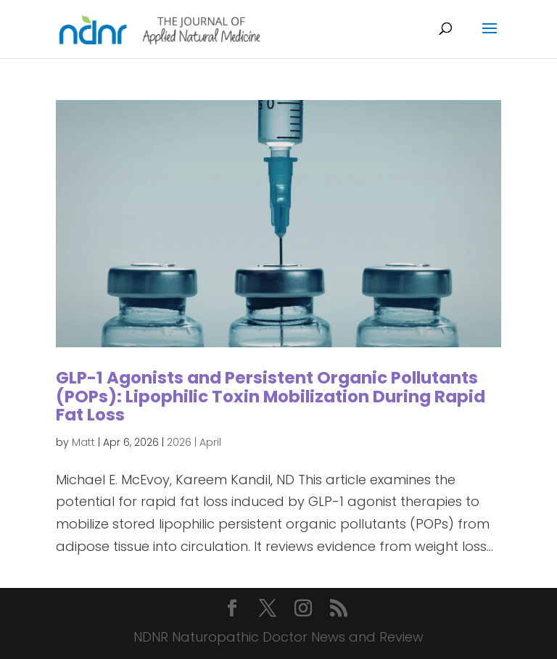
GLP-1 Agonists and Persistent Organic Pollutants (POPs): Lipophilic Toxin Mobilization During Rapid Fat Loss (270, 396)
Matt (83, 442)
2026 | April (194, 442)
